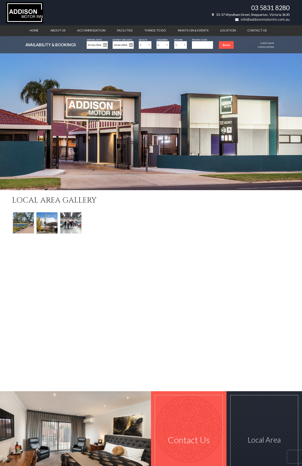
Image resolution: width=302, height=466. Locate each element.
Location (228, 30)
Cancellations (266, 47)
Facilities (125, 30)
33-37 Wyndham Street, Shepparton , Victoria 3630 (251, 14)
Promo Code (199, 39)
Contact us (257, 30)
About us (58, 30)
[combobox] (145, 45)
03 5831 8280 (270, 7)
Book (226, 45)
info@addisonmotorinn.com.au (262, 19)
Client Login (267, 43)
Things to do (155, 30)
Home (34, 30)
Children (161, 39)
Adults (143, 39)
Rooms (178, 39)
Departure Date (122, 39)
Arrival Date (94, 39)
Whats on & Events (193, 30)
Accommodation (91, 30)
